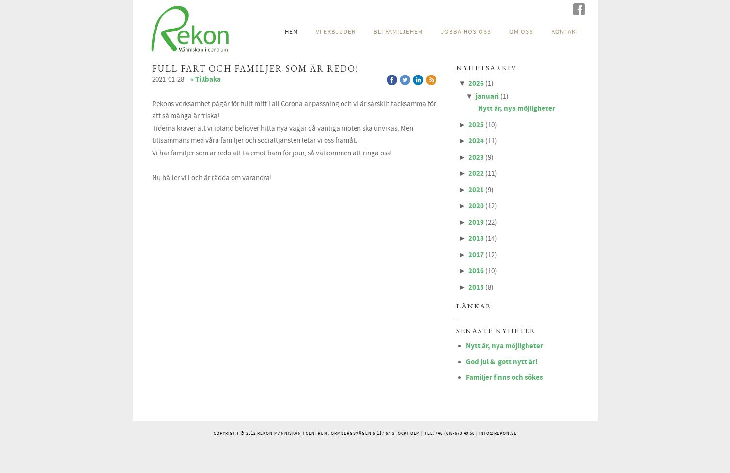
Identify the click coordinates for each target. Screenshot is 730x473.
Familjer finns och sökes (504, 377)
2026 (476, 83)
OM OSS (521, 32)
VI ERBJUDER (336, 32)
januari (487, 97)
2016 (476, 271)
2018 (476, 238)
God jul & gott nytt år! (502, 362)
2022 (476, 173)
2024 (476, 141)
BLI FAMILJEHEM (398, 32)
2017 (476, 255)
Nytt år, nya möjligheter (516, 109)
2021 (476, 190)
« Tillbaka (205, 80)
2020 (476, 206)
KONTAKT (565, 32)
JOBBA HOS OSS (466, 32)
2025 (476, 125)
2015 (476, 287)
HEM (291, 32)
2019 (476, 222)
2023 (476, 158)
